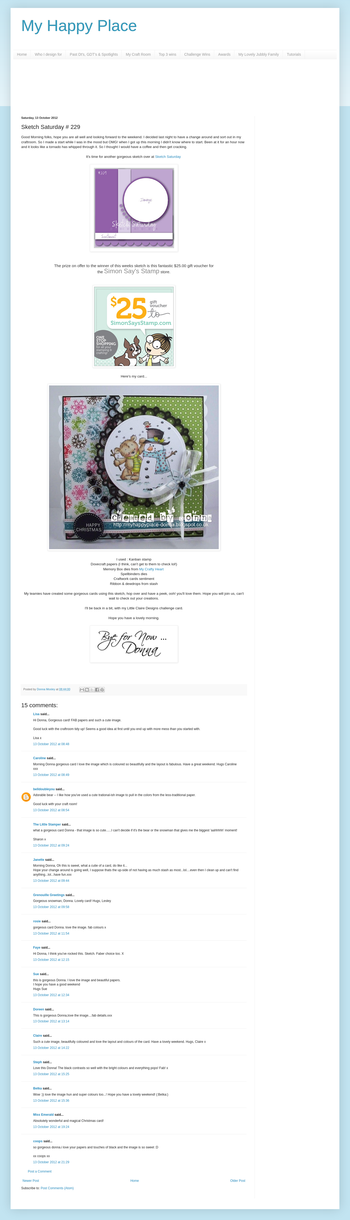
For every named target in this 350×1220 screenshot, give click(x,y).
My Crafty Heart (152, 569)
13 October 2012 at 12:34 (51, 995)
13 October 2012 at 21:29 (51, 1162)
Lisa (36, 714)
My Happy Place (79, 25)
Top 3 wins (167, 54)
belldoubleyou (44, 789)
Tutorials (294, 54)
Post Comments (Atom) (57, 1188)
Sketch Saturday (168, 157)
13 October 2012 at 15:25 (51, 1074)
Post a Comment (39, 1171)
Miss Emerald (43, 1115)
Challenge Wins (197, 54)
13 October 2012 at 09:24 (51, 845)
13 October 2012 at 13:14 (51, 1021)
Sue (36, 974)
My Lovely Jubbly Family (258, 54)
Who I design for (48, 54)
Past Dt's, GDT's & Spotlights (94, 54)
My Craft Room (138, 54)
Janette (38, 860)
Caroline (39, 758)
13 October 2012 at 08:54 (51, 810)
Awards (224, 54)
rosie (37, 921)
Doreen (38, 1009)
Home (22, 54)
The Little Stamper (47, 824)
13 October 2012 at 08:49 (51, 775)
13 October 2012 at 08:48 (51, 744)
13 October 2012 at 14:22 (51, 1048)
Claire (37, 1035)
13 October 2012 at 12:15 (51, 960)
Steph (37, 1062)
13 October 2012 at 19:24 (51, 1127)
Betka (37, 1088)
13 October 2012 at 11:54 (51, 933)
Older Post (237, 1181)
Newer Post (31, 1181)
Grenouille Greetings (49, 895)
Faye (36, 947)
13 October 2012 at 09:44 (51, 881)
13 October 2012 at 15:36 (51, 1100)
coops (37, 1141)
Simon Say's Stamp (131, 271)
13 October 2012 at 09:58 (51, 907)
